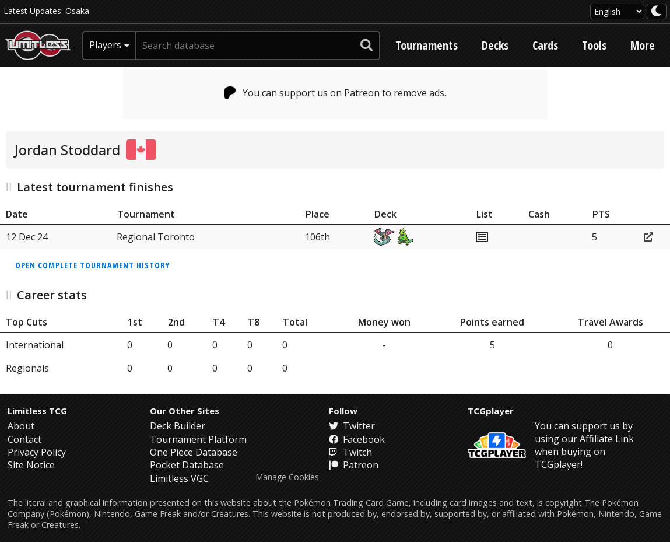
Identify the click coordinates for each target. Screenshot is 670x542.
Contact (24, 439)
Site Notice (31, 465)
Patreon (353, 465)
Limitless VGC (179, 478)
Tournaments (426, 45)
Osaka (77, 10)
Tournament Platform (198, 439)
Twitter (352, 425)
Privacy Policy (37, 452)
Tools (594, 45)
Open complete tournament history (92, 265)
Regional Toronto (156, 236)
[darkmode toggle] (657, 11)
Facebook (357, 439)
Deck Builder (177, 425)
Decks (495, 45)
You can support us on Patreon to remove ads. (335, 92)
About (21, 425)
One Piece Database (193, 452)
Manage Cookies (287, 477)
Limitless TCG (37, 411)
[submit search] (367, 45)
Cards (545, 45)
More (642, 45)
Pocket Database (187, 465)
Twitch (350, 452)
